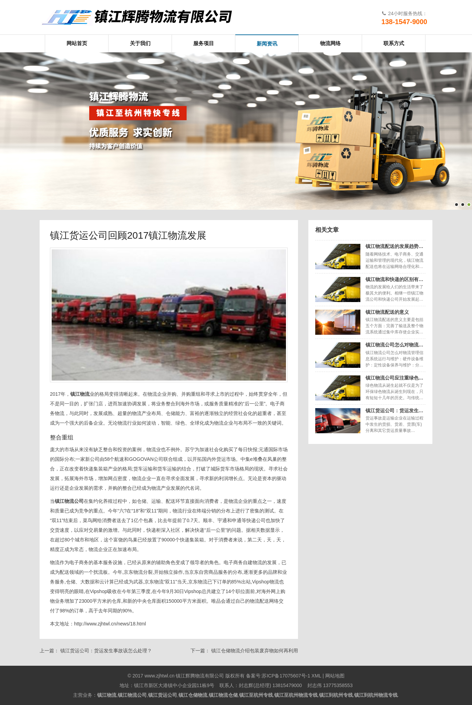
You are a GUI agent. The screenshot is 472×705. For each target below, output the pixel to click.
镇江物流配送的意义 (387, 312)
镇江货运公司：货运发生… (394, 410)
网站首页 (76, 43)
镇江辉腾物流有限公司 (143, 17)
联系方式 (393, 43)
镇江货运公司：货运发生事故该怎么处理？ (106, 650)
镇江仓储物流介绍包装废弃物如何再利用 (254, 650)
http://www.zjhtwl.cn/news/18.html (110, 623)
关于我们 (140, 43)
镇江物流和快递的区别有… (394, 279)
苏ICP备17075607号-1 (286, 675)
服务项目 (203, 43)
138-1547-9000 (404, 21)
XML (316, 675)
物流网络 (330, 43)
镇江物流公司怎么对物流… (394, 345)
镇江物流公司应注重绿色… (394, 378)
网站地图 (335, 675)
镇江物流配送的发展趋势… (394, 246)
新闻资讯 (267, 43)
